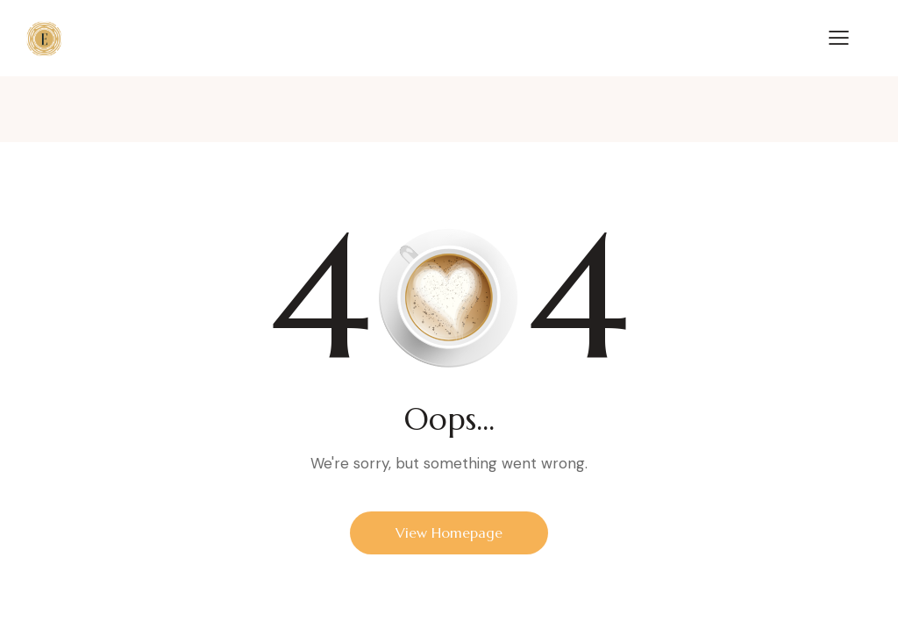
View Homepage (449, 532)
